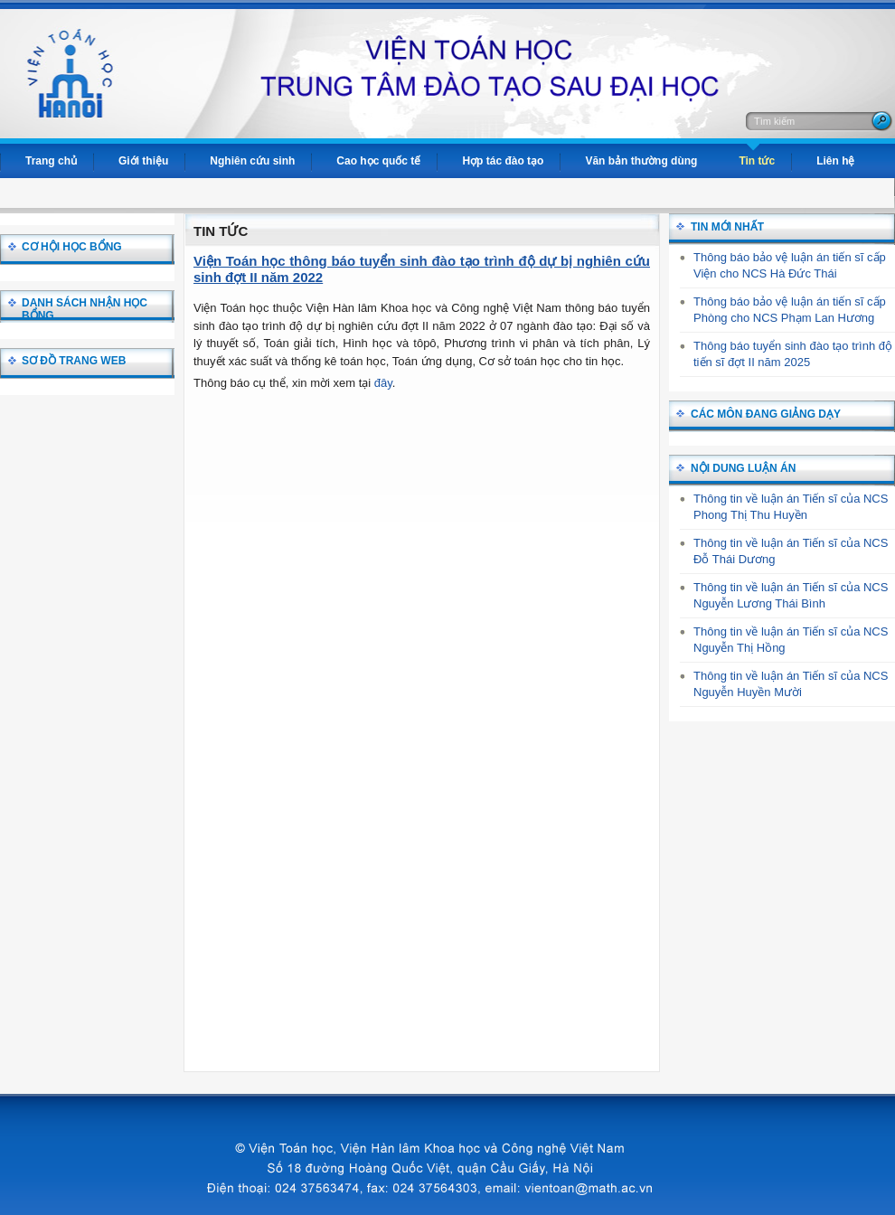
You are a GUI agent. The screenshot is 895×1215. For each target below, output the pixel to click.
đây (383, 383)
